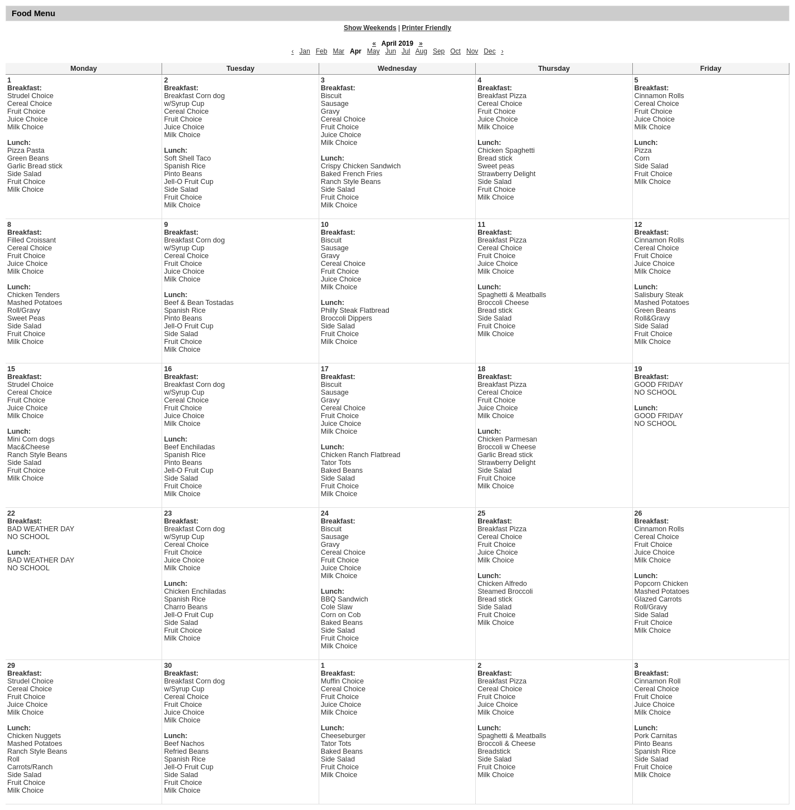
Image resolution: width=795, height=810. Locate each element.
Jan (304, 51)
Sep (439, 51)
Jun (390, 51)
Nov (472, 51)
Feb (322, 51)
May (373, 51)
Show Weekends (370, 28)
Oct (455, 51)
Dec (489, 51)
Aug (421, 51)
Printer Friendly (426, 28)
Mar (338, 51)
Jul (406, 51)
